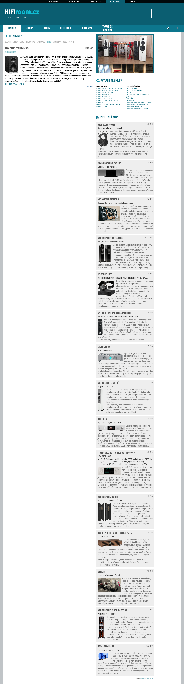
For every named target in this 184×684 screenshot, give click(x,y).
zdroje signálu (18, 41)
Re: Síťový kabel (132, 88)
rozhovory (150, 678)
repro (14, 52)
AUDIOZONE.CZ (54, 1)
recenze (143, 678)
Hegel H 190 (103, 96)
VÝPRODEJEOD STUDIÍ (107, 28)
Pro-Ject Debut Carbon (107, 100)
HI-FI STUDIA (65, 27)
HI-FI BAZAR (87, 27)
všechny (8, 41)
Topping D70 (103, 94)
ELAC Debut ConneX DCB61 (17, 48)
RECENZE (30, 27)
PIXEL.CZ (133, 1)
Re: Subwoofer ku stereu (134, 90)
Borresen (99, 102)
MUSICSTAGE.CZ (75, 1)
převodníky (30, 41)
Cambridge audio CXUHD (108, 104)
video (65, 41)
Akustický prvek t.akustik (137, 108)
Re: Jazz (129, 92)
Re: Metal (129, 98)
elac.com (8, 84)
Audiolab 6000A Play (106, 92)
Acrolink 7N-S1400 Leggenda (109, 88)
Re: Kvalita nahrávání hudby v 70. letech (138, 95)
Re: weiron (130, 100)
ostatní (71, 41)
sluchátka (57, 41)
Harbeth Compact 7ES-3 (107, 90)
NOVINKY (12, 27)
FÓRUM (47, 27)
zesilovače (41, 41)
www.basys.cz (18, 84)
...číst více (89, 87)
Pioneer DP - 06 (134, 106)
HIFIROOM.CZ (115, 1)
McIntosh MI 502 (104, 98)
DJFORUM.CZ (95, 1)
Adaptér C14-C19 (105, 106)
